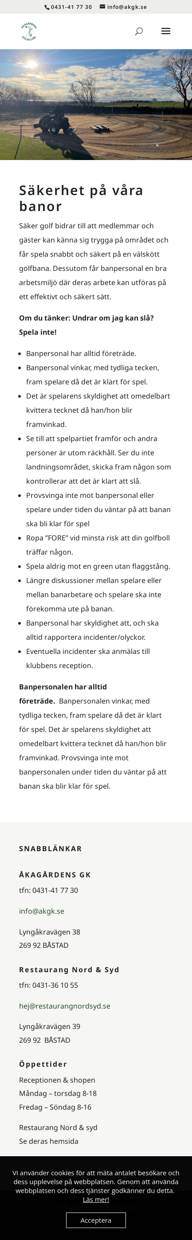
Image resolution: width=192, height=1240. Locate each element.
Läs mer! (96, 1199)
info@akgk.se (41, 911)
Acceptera (96, 1220)
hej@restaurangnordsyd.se (64, 1006)
